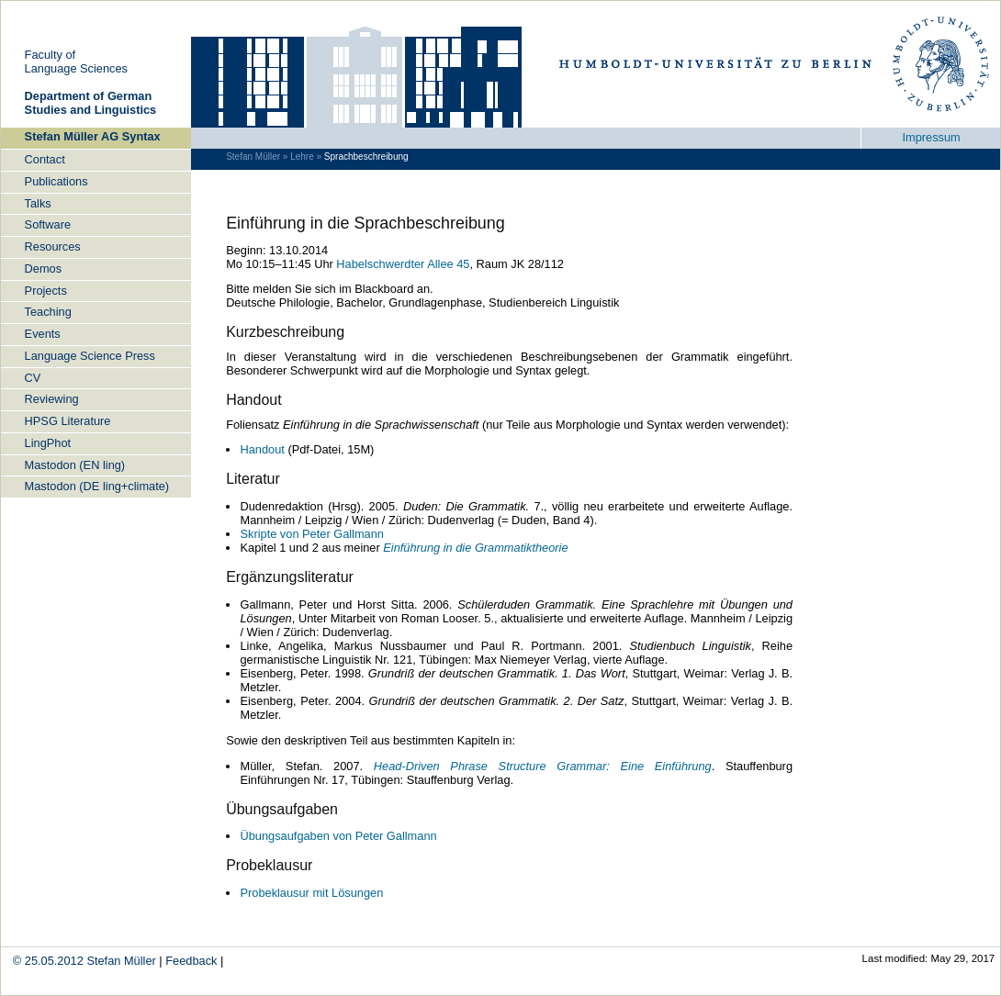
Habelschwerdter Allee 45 (402, 264)
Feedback (191, 961)
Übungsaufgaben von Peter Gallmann (338, 836)
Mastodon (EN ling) (75, 465)
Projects (46, 290)
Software (48, 224)
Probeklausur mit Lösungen (311, 893)
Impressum (931, 137)
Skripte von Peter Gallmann (311, 534)
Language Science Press (90, 356)
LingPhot (48, 443)
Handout (262, 449)
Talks (38, 203)
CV (33, 378)
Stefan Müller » (256, 156)
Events (43, 334)
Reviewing (52, 399)
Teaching (48, 312)
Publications (56, 181)
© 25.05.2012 (50, 961)
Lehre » (305, 156)
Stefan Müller (120, 961)
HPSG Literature (68, 421)
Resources (53, 246)
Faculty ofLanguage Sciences (76, 61)
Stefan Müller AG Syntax (93, 136)
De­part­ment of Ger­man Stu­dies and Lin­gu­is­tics (91, 103)
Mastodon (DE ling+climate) (97, 486)
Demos (43, 268)
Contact (45, 159)
